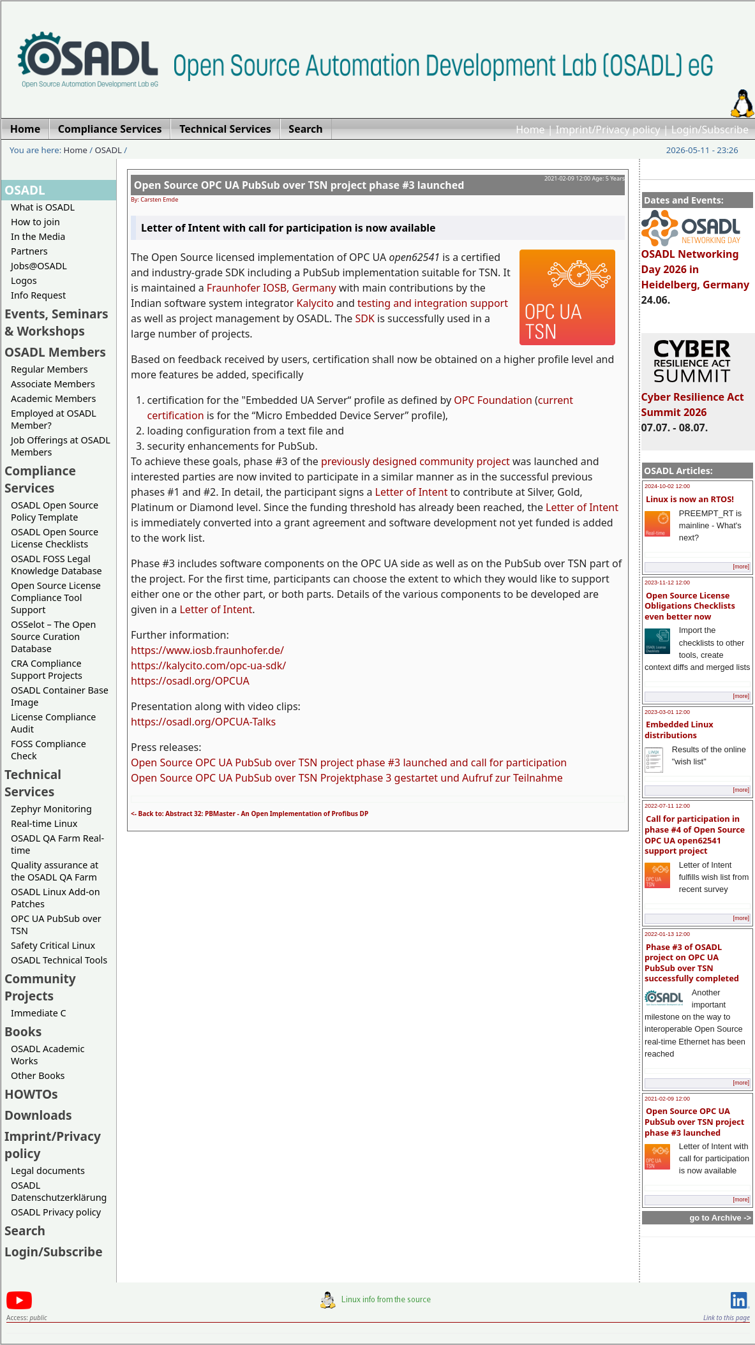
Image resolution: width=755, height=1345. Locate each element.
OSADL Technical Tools (59, 960)
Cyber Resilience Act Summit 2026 (692, 398)
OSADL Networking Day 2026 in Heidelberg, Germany (695, 263)
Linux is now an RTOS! (690, 499)
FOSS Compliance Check (48, 750)
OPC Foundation (493, 400)
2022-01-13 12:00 (667, 934)
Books (22, 1031)
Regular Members (49, 369)
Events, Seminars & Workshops (56, 322)
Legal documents (48, 1170)
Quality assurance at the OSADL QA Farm (54, 871)
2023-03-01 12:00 (667, 712)
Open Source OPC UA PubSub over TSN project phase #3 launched (694, 1121)
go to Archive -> (720, 1217)
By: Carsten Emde (154, 199)
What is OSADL (43, 207)
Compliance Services (40, 479)
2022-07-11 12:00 (667, 806)
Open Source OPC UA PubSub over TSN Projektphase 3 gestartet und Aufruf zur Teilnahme (347, 778)
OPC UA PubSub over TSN (56, 924)
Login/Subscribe (710, 130)
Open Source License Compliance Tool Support (56, 597)
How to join (35, 222)
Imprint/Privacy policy (608, 130)
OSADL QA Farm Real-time (57, 844)
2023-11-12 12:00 (667, 582)
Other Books (37, 1075)
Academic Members (53, 398)
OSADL (108, 150)
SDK (365, 318)
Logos (24, 280)
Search (24, 1230)
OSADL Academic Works (47, 1055)
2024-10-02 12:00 (667, 486)
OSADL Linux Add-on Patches (55, 898)
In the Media (38, 236)
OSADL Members (55, 351)
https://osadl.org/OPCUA (190, 681)
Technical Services (32, 783)
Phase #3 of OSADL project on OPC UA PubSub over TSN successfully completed (692, 963)
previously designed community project (415, 461)
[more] (741, 566)
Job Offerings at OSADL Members (60, 446)
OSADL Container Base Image (59, 696)
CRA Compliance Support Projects (46, 669)
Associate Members (53, 384)
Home (530, 130)
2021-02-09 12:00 (667, 1099)
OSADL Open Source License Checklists (54, 538)
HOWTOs (31, 1094)
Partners (29, 251)
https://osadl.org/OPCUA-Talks (203, 722)
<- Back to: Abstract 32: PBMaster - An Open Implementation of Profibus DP (249, 813)
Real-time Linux (44, 823)
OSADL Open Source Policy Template (54, 511)
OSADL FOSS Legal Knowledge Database (56, 565)
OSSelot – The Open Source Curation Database (53, 636)
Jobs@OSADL (39, 266)
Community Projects (40, 987)
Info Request (38, 295)
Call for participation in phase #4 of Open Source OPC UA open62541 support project (695, 834)
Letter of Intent (411, 492)
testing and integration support (432, 303)
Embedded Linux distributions (679, 729)
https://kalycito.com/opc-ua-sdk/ (208, 665)
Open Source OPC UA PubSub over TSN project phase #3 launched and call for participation (349, 762)
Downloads (38, 1115)
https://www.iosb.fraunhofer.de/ (207, 650)
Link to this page (726, 1317)
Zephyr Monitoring (51, 809)
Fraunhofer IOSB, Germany (271, 288)
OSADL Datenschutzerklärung (59, 1191)
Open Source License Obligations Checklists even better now (690, 606)
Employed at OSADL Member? (53, 419)
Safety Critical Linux (53, 945)
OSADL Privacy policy (56, 1212)
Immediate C (38, 1013)
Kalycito (315, 303)
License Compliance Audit (53, 723)
